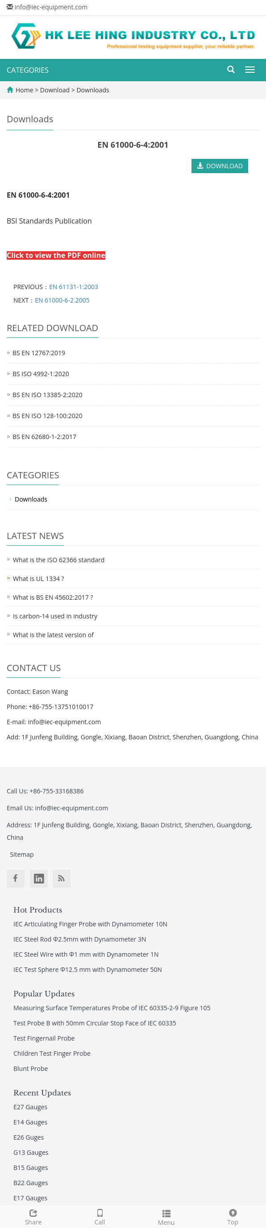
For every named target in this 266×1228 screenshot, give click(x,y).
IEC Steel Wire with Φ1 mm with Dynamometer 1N (85, 954)
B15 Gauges (30, 1167)
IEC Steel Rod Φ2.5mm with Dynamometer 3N (79, 939)
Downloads (92, 90)
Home (24, 90)
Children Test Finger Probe (52, 1053)
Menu (166, 1217)
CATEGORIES (28, 70)
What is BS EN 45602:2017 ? (53, 597)
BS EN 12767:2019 (38, 352)
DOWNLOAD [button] (220, 166)
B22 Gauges (30, 1182)
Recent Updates (42, 1092)
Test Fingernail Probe (44, 1038)
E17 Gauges (30, 1198)
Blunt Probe (30, 1068)
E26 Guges (28, 1137)
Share (33, 1216)
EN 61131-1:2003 (73, 286)
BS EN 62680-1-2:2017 (44, 436)
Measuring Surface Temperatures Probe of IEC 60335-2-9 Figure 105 (112, 1008)
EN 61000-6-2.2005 (62, 300)
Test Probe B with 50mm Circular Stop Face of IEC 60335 (94, 1023)
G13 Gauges (31, 1152)
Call (99, 1216)
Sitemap (21, 854)
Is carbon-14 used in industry (55, 616)
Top (233, 1216)
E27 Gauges (30, 1107)
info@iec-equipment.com (51, 7)
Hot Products (37, 909)
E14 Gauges (30, 1122)
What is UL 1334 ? (38, 578)
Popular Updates (44, 993)
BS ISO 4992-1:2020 (40, 373)
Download (55, 90)
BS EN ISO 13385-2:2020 (47, 394)
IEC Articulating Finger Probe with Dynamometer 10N (90, 924)
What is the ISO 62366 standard (58, 560)
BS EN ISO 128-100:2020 (47, 415)
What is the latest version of (53, 635)
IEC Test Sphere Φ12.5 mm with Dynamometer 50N (87, 969)
